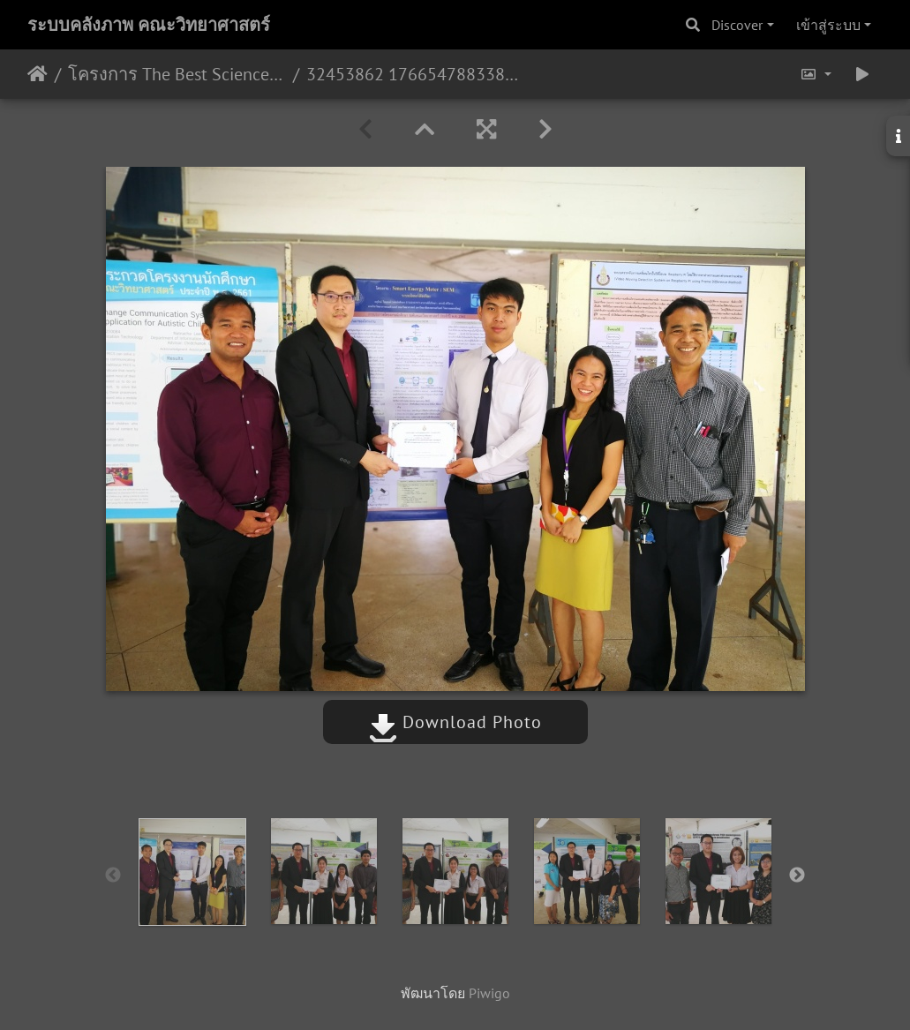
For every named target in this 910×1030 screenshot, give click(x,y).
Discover (737, 25)
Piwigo (489, 993)
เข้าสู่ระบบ (828, 25)
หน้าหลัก (37, 74)
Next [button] (797, 875)
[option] (192, 872)
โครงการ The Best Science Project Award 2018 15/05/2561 (177, 74)
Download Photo (455, 721)
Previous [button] (113, 875)
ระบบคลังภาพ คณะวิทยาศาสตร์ (148, 24)
